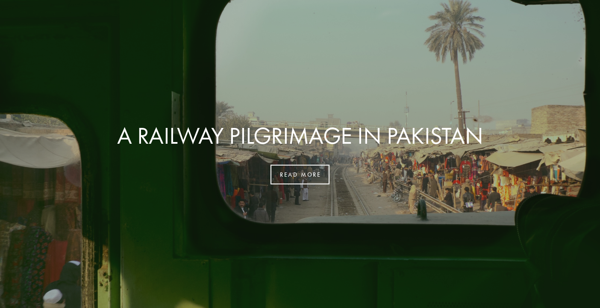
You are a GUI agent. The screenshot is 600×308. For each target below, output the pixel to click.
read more (300, 174)
